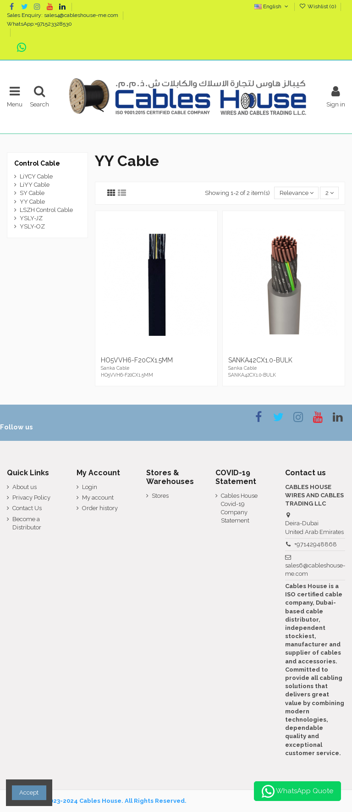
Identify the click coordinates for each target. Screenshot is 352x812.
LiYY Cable (35, 184)
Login (89, 487)
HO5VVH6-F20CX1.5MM (137, 360)
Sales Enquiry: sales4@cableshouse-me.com (63, 15)
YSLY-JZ (31, 218)
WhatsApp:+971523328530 (39, 24)
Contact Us (27, 508)
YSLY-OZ (32, 226)
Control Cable (37, 163)
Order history (100, 508)
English (272, 6)
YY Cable (32, 201)
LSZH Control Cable (46, 209)
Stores (160, 495)
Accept (28, 792)
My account (98, 497)
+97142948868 (315, 544)
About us (24, 487)
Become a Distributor (26, 523)
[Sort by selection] (296, 193)
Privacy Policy (31, 497)
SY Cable (32, 192)
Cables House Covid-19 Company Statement (239, 508)
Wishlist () (318, 6)
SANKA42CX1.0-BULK (260, 360)
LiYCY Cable (36, 176)
